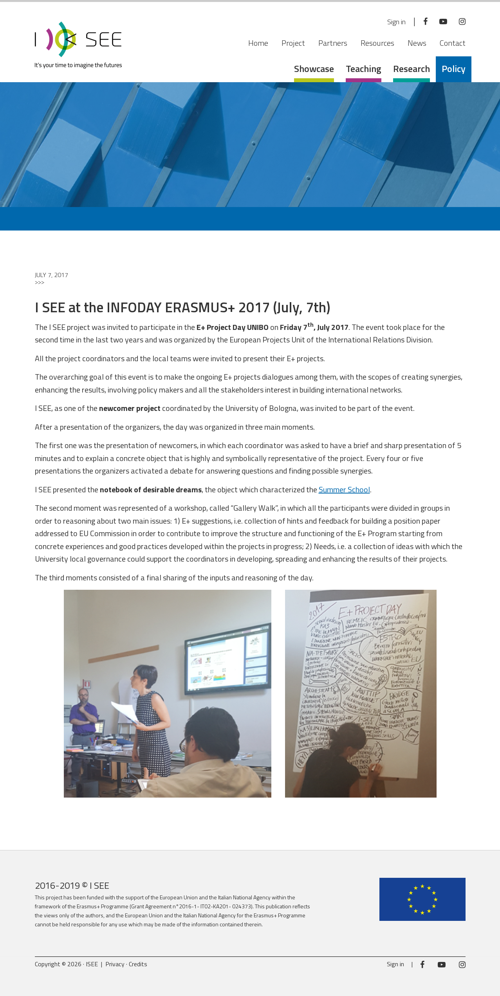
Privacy (115, 964)
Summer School (344, 489)
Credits (138, 964)
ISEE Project (78, 45)
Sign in (392, 21)
